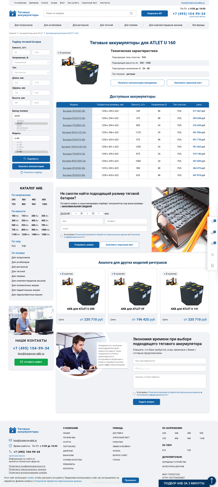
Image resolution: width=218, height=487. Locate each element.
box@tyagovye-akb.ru (193, 3)
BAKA (31, 126)
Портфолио (69, 445)
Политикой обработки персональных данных (58, 481)
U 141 (31, 149)
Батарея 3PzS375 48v (74, 118)
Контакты (105, 3)
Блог (62, 3)
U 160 (31, 152)
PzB (24, 246)
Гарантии (118, 441)
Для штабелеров (52, 25)
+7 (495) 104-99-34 (189, 14)
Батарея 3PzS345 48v (74, 111)
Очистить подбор (33, 172)
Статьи (116, 459)
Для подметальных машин (26, 290)
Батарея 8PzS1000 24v (74, 160)
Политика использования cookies (28, 471)
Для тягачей (106, 25)
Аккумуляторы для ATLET (31, 33)
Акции (54, 3)
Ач (15, 216)
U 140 (31, 145)
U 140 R (31, 147)
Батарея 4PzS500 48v (74, 167)
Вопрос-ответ (120, 454)
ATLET (31, 123)
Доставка (118, 432)
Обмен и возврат (121, 445)
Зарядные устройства (174, 461)
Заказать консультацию (31, 166)
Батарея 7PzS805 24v (74, 125)
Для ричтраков (81, 25)
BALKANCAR (31, 128)
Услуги (44, 3)
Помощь (118, 427)
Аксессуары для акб (173, 465)
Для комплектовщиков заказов (165, 25)
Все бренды (199, 25)
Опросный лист (89, 3)
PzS (14, 246)
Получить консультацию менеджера (137, 82)
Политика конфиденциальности (27, 465)
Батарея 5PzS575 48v (74, 139)
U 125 (31, 142)
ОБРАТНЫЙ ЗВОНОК (197, 17)
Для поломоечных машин (25, 285)
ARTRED (31, 121)
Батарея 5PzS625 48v (74, 175)
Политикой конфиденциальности (152, 394)
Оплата (116, 450)
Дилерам (33, 3)
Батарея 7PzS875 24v (74, 153)
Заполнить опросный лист (188, 82)
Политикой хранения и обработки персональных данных (102, 234)
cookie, (30, 477)
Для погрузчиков (24, 25)
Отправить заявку (84, 243)
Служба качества (72, 459)
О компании (20, 3)
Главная (12, 33)
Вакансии (68, 454)
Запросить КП (154, 13)
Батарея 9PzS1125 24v (74, 132)
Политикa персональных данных (27, 468)
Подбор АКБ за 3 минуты (184, 483)
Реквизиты (69, 463)
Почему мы (69, 436)
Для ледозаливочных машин (27, 294)
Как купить (73, 3)
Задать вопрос (146, 400)
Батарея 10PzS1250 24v (74, 146)
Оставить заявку (33, 362)
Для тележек (131, 25)
